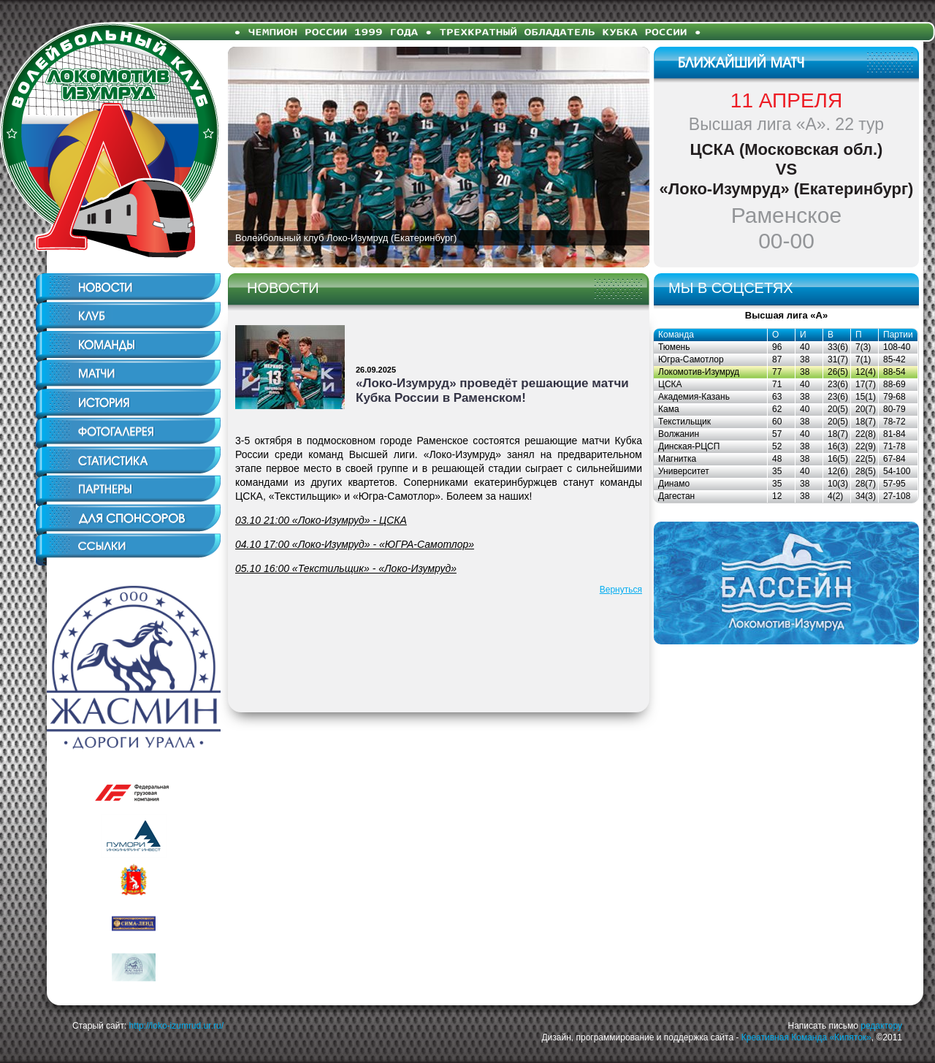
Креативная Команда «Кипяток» (806, 1037)
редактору (881, 1026)
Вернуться (621, 589)
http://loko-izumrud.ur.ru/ (176, 1026)
